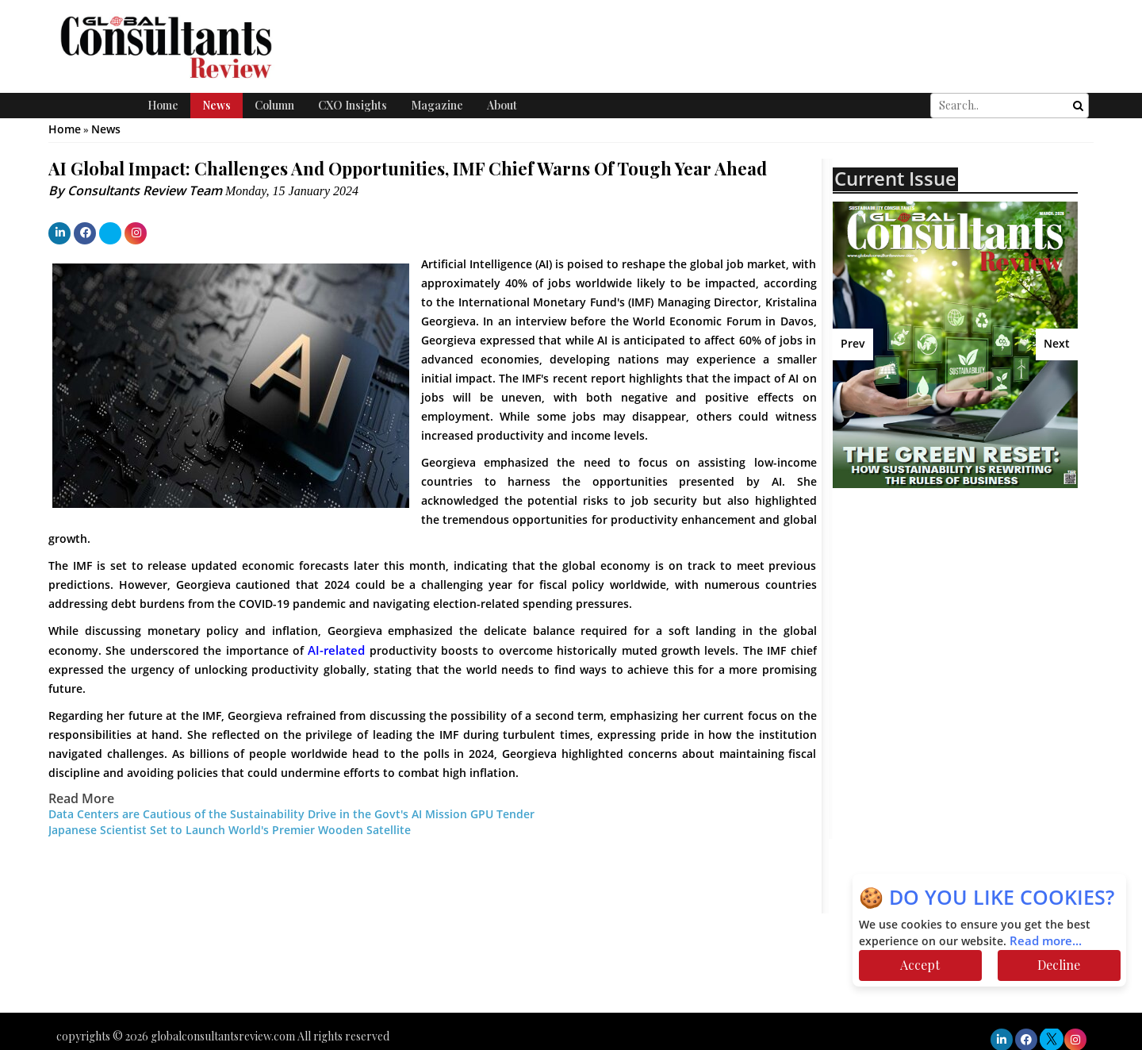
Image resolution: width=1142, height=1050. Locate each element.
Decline (1058, 964)
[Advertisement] (971, 615)
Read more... (1046, 941)
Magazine (437, 105)
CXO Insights (352, 105)
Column (274, 105)
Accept (920, 964)
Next (1057, 344)
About (502, 105)
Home (163, 105)
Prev (853, 344)
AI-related (336, 651)
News (216, 105)
